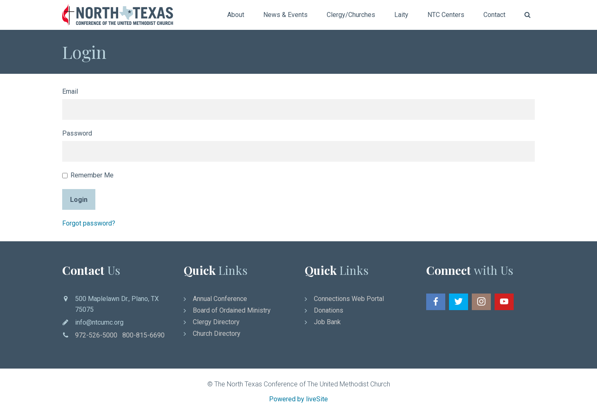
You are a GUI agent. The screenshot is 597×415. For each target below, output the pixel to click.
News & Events (285, 15)
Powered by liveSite (298, 399)
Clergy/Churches (351, 15)
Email (70, 91)
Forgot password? (88, 223)
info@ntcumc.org (99, 322)
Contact (494, 15)
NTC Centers (445, 15)
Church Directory (216, 333)
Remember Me (88, 175)
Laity (401, 15)
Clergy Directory (216, 322)
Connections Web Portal (349, 299)
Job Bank (327, 322)
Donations (328, 310)
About (235, 15)
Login (78, 200)
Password (77, 133)
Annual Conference (220, 299)
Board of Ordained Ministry (232, 310)
